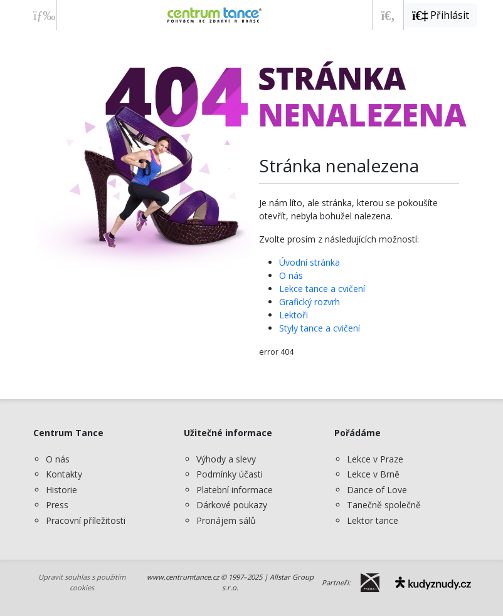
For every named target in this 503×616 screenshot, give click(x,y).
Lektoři (293, 315)
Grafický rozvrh (309, 302)
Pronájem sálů (226, 520)
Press (57, 505)
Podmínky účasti (229, 474)
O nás (291, 275)
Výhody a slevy (226, 459)
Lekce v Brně (373, 474)
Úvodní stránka (309, 262)
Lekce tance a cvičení (322, 289)
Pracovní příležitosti (85, 520)
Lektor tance (372, 520)
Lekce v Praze (375, 459)
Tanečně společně (384, 505)
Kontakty (64, 474)
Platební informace (234, 490)
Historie (61, 490)
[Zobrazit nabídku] (41, 15)
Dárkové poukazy (231, 505)
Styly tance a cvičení (319, 328)
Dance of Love (377, 490)
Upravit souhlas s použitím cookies (81, 582)
